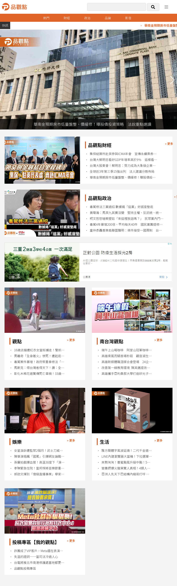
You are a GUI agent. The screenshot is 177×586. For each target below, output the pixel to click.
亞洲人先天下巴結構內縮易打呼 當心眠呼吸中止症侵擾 (126, 474)
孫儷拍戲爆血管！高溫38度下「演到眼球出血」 (39, 462)
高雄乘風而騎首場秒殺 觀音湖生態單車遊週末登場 (126, 355)
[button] (172, 80)
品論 (108, 18)
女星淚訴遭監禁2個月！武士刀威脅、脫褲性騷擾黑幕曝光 (39, 450)
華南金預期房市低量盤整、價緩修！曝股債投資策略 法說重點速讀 (123, 177)
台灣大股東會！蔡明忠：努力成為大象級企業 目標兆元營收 (123, 165)
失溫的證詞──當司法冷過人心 (36, 556)
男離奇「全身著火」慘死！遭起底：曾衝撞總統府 (39, 355)
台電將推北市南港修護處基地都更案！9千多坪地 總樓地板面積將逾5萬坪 (39, 562)
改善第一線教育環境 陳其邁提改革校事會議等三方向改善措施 (126, 367)
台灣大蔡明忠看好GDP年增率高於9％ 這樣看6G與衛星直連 (123, 159)
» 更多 (169, 143)
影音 (128, 18)
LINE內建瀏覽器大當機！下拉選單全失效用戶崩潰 (126, 456)
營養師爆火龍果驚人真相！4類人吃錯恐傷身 (126, 468)
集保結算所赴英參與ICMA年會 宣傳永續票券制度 (123, 153)
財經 (67, 18)
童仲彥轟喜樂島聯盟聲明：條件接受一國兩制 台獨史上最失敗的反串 (127, 230)
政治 (87, 18)
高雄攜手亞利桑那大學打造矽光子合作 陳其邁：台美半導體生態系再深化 (126, 373)
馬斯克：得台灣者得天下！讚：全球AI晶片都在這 (39, 367)
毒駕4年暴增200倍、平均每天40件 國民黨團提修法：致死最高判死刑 (127, 224)
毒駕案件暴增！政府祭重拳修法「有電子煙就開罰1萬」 (39, 361)
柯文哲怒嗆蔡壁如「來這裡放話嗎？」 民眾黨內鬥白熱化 (127, 218)
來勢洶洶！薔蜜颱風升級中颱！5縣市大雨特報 (126, 462)
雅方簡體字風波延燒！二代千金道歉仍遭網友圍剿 (126, 450)
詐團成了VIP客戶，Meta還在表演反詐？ (39, 550)
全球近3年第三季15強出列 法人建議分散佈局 (122, 171)
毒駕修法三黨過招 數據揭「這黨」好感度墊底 (121, 206)
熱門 (46, 18)
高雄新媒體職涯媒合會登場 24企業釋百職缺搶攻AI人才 (126, 361)
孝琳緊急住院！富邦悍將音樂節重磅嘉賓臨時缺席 (39, 468)
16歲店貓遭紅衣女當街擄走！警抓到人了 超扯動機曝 (39, 350)
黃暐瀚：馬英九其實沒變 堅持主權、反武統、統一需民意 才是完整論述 (127, 212)
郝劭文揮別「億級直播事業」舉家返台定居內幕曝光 (39, 474)
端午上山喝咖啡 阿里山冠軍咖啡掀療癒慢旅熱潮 (126, 350)
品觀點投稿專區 (25, 568)
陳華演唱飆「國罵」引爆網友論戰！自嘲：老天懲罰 (39, 456)
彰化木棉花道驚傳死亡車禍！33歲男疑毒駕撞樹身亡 (39, 373)
